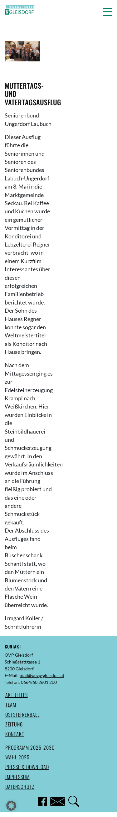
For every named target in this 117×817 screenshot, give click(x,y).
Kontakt (14, 734)
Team (10, 704)
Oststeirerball (22, 714)
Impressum (17, 777)
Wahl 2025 (17, 757)
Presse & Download (27, 767)
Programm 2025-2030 (30, 747)
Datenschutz (20, 786)
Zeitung (14, 724)
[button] (107, 12)
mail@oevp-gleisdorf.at (42, 675)
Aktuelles (16, 695)
